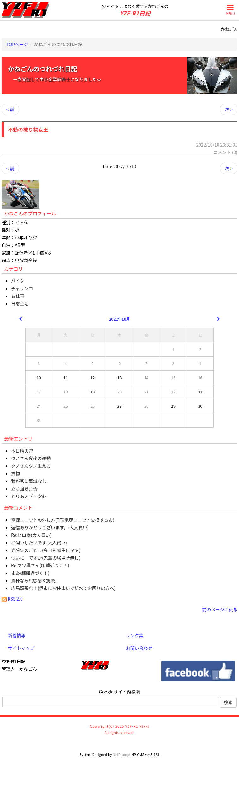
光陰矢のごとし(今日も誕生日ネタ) (45, 550)
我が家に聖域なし (28, 481)
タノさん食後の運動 (31, 458)
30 (200, 406)
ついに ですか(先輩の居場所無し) (45, 558)
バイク (17, 281)
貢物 (15, 473)
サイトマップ (21, 648)
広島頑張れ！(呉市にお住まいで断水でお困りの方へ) (63, 588)
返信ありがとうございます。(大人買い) (50, 527)
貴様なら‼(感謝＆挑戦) (34, 580)
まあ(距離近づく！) (30, 573)
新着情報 (17, 635)
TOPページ (17, 44)
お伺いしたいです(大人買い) (39, 542)
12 (92, 377)
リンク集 (135, 635)
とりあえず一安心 (28, 496)
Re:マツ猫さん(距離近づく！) (40, 565)
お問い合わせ (139, 648)
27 (119, 406)
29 (173, 406)
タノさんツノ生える (31, 466)
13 (119, 377)
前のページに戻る (219, 609)
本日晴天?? (22, 450)
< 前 (10, 109)
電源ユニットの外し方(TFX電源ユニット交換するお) (62, 520)
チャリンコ (22, 288)
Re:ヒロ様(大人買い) (31, 535)
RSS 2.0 (12, 599)
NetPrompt (122, 754)
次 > (229, 109)
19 (92, 391)
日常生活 (20, 303)
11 (65, 377)
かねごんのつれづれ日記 (42, 68)
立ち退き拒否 (24, 488)
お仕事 (17, 296)
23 (200, 391)
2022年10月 (119, 318)
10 (39, 377)
